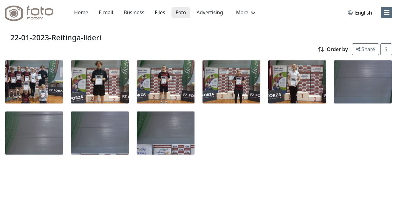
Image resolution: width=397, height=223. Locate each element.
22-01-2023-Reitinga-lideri (55, 37)
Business (134, 12)
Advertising (210, 12)
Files (160, 12)
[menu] (386, 12)
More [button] (245, 12)
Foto (181, 12)
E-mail (106, 12)
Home (81, 12)
